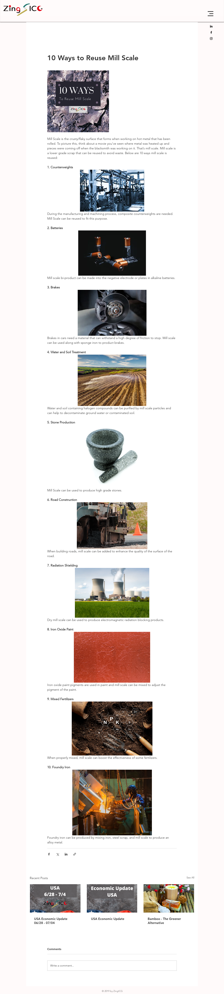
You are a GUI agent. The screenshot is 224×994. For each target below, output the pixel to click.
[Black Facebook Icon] (211, 32)
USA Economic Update (107, 919)
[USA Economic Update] (112, 898)
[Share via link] (74, 854)
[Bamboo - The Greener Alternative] (169, 898)
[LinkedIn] (211, 26)
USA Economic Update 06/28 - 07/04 (50, 921)
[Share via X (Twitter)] (57, 854)
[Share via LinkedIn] (66, 854)
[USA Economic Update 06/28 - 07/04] (55, 898)
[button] (210, 13)
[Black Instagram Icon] (211, 38)
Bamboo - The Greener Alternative (164, 921)
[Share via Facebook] (49, 854)
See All (190, 877)
